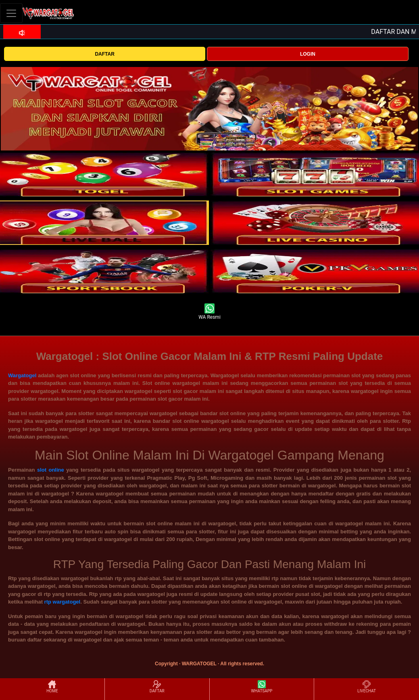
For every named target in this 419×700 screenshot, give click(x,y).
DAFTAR (104, 54)
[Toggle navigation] (11, 13)
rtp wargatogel (62, 602)
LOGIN (307, 54)
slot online (50, 470)
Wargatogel (22, 375)
